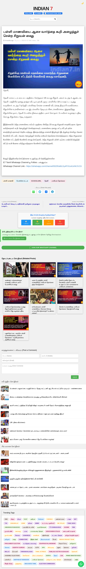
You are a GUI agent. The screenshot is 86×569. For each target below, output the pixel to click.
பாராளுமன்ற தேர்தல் (36, 531)
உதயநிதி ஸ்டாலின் (28, 527)
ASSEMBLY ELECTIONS (12, 555)
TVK (6, 523)
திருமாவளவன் (45, 539)
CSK (61, 555)
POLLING (28, 13)
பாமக (25, 531)
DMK (6, 519)
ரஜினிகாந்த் (45, 535)
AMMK (37, 523)
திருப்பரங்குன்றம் (37, 555)
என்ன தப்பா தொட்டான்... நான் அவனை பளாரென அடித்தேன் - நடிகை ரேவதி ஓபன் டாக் (42, 487)
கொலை (7, 547)
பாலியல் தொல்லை (58, 181)
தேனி (46, 181)
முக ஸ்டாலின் (8, 535)
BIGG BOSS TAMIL (30, 563)
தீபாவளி (15, 551)
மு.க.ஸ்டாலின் (8, 531)
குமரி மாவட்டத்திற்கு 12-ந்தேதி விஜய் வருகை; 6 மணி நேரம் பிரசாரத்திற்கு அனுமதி (40, 405)
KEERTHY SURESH (19, 547)
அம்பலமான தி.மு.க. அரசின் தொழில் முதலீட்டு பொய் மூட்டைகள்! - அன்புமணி (39, 453)
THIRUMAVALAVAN (26, 551)
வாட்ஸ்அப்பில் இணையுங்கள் (14, 238)
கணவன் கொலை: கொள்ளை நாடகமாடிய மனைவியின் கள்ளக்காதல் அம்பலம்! (38, 431)
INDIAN (43, 8)
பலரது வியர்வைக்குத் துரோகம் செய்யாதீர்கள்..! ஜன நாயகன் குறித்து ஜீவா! (37, 414)
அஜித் (76, 559)
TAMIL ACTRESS (40, 551)
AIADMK (66, 527)
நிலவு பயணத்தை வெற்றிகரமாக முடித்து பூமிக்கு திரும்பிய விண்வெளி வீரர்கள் (38, 397)
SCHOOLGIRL (36, 181)
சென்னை (41, 519)
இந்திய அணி (34, 539)
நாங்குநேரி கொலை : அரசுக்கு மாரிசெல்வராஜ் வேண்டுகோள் (32, 496)
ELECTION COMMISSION (47, 563)
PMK (73, 527)
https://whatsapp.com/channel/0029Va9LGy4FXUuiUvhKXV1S (54, 166)
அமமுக (30, 547)
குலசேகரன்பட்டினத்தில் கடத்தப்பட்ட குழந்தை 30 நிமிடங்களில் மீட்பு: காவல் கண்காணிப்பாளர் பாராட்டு (44, 504)
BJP (75, 519)
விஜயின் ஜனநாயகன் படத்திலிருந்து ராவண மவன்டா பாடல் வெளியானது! (37, 462)
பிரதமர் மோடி (63, 543)
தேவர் (55, 555)
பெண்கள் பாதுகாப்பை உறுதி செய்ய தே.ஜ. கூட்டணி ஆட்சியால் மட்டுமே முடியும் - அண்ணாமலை (46, 388)
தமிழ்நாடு (73, 543)
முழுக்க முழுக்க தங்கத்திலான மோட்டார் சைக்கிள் (26, 479)
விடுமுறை (51, 547)
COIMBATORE (23, 539)
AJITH (37, 547)
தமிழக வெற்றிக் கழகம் (71, 535)
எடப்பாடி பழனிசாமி (48, 523)
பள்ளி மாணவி (8, 181)
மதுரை (59, 547)
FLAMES (38, 13)
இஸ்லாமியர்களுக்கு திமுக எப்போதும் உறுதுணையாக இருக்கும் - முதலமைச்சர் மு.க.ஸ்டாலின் (40, 470)
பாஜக (69, 519)
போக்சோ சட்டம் (22, 181)
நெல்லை (66, 547)
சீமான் (54, 539)
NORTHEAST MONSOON (21, 559)
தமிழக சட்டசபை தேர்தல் (54, 559)
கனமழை (18, 531)
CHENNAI (50, 519)
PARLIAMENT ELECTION (12, 543)
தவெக (30, 523)
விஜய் (12, 519)
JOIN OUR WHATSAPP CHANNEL (43, 248)
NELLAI (7, 551)
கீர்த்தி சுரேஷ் (8, 563)
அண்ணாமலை (60, 519)
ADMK (23, 523)
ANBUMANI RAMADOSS (12, 527)
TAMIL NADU (71, 523)
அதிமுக (32, 519)
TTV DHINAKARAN (55, 527)
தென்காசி (74, 551)
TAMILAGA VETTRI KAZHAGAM (59, 551)
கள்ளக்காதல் (67, 559)
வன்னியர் (8, 559)
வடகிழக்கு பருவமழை (29, 543)
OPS (43, 547)
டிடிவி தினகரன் (41, 527)
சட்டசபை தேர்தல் (57, 535)
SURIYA (48, 555)
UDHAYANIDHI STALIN (53, 531)
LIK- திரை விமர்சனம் (17, 422)
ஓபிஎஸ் (74, 547)
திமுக (19, 519)
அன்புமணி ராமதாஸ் (69, 531)
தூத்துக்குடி (18, 563)
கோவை (17, 535)
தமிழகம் (7, 539)
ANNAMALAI (14, 523)
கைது (14, 539)
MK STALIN (60, 523)
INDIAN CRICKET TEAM (66, 539)
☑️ (26, 222)
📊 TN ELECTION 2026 (53, 13)
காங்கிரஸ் (36, 535)
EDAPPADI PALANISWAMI (47, 543)
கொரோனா (26, 555)
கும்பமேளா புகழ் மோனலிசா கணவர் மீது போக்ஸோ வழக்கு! (32, 439)
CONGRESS (26, 535)
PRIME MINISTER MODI (73, 555)
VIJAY (25, 519)
